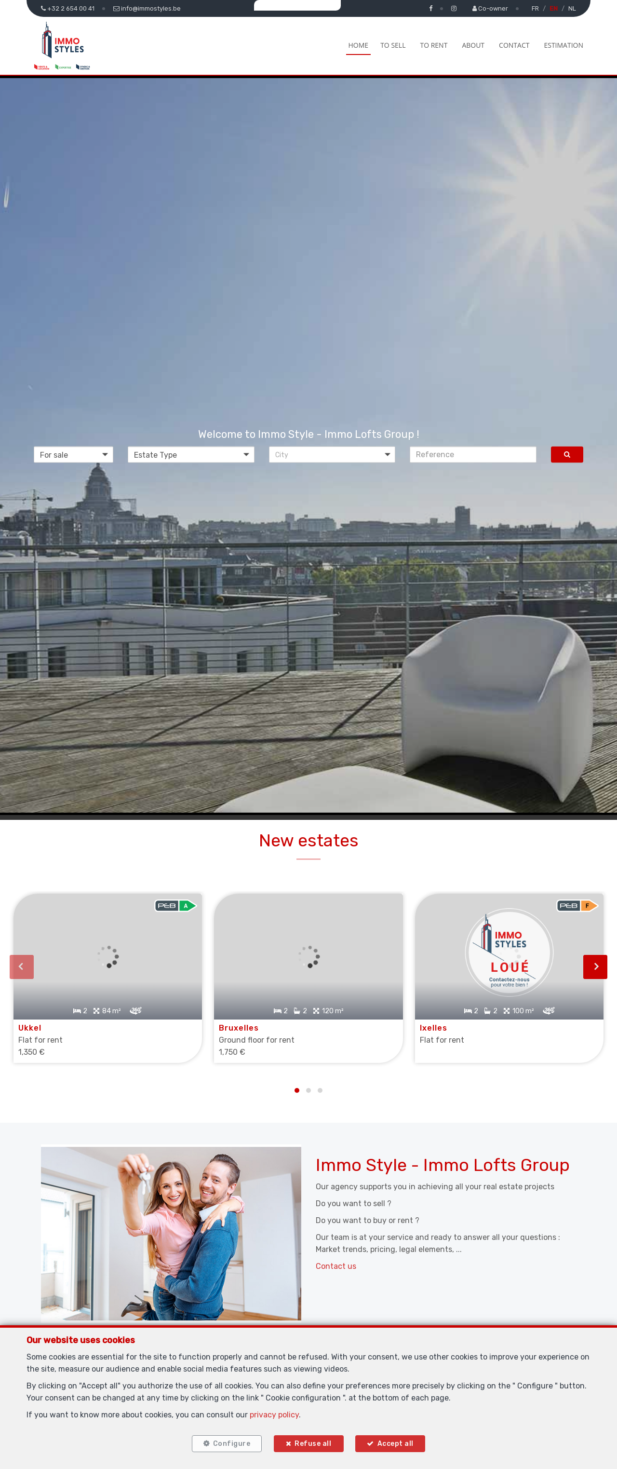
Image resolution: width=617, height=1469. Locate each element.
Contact (514, 45)
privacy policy (274, 1410)
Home (359, 45)
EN (554, 8)
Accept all (400, 1441)
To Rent (433, 45)
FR (535, 8)
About (473, 45)
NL (572, 8)
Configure (227, 1441)
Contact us (336, 1250)
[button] (332, 454)
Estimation (563, 45)
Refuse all (313, 1441)
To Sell (392, 45)
